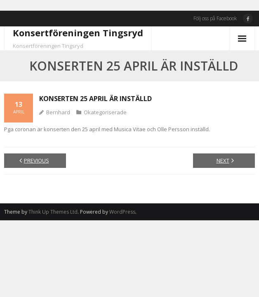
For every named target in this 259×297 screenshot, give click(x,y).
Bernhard (58, 112)
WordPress (122, 211)
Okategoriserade (105, 112)
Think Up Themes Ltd (53, 211)
